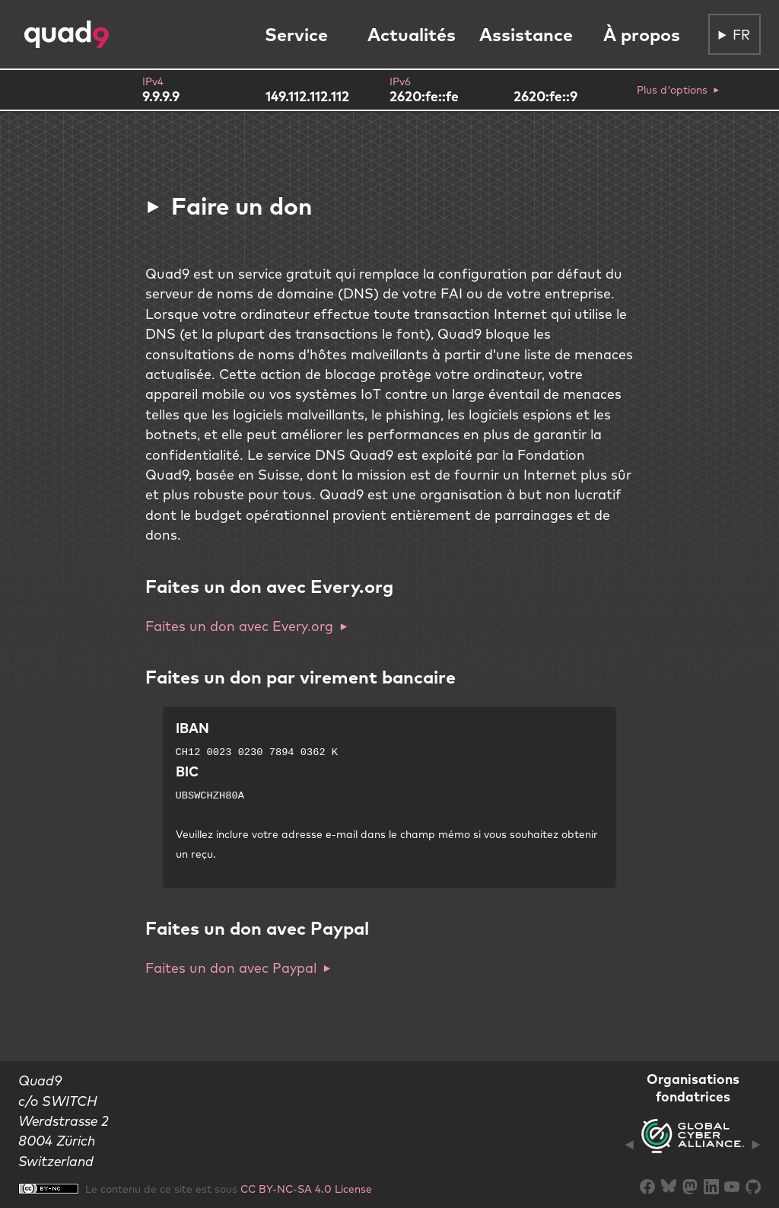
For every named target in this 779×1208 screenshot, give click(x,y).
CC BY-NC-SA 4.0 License (306, 1188)
